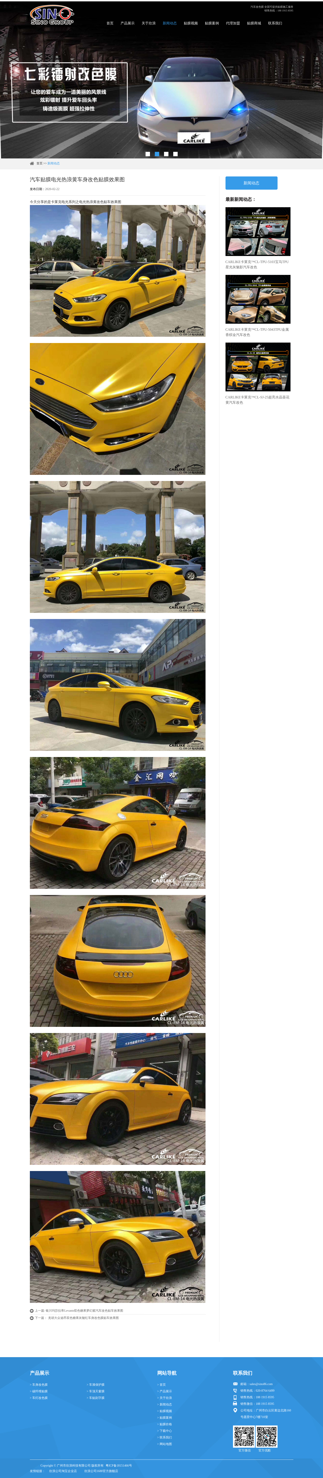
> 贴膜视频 (164, 1411)
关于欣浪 (149, 23)
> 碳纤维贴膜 (39, 1391)
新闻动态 (170, 23)
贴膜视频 (191, 23)
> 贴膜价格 (164, 1424)
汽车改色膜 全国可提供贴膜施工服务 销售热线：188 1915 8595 (272, 8)
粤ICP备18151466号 (119, 1465)
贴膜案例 (212, 23)
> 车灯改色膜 (39, 1398)
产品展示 (128, 23)
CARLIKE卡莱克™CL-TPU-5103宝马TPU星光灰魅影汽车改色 (257, 264)
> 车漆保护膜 (96, 1384)
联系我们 (275, 23)
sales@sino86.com (261, 1384)
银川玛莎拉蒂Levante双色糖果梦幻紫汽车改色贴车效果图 (84, 1310)
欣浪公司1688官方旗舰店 (101, 1471)
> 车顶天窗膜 (96, 1391)
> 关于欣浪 (164, 1398)
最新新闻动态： (241, 199)
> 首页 (161, 1384)
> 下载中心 (164, 1431)
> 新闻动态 (164, 1404)
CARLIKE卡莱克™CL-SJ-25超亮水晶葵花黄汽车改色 (257, 399)
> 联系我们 (164, 1437)
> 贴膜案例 (164, 1417)
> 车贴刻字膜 (96, 1398)
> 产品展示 (164, 1391)
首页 (110, 23)
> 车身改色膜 (39, 1384)
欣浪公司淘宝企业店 (63, 1471)
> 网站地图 (164, 1444)
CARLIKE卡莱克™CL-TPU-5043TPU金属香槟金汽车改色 (257, 332)
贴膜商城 (254, 23)
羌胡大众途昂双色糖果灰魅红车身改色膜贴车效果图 (83, 1318)
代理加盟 (233, 23)
